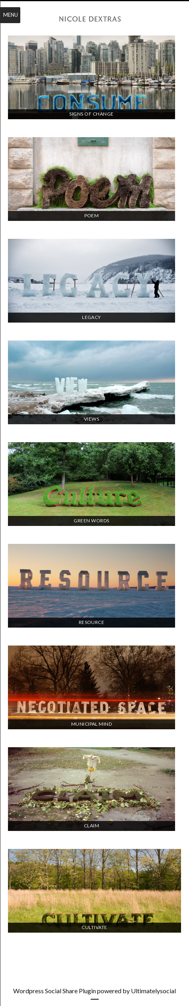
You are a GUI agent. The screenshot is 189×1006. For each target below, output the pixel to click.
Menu (10, 15)
